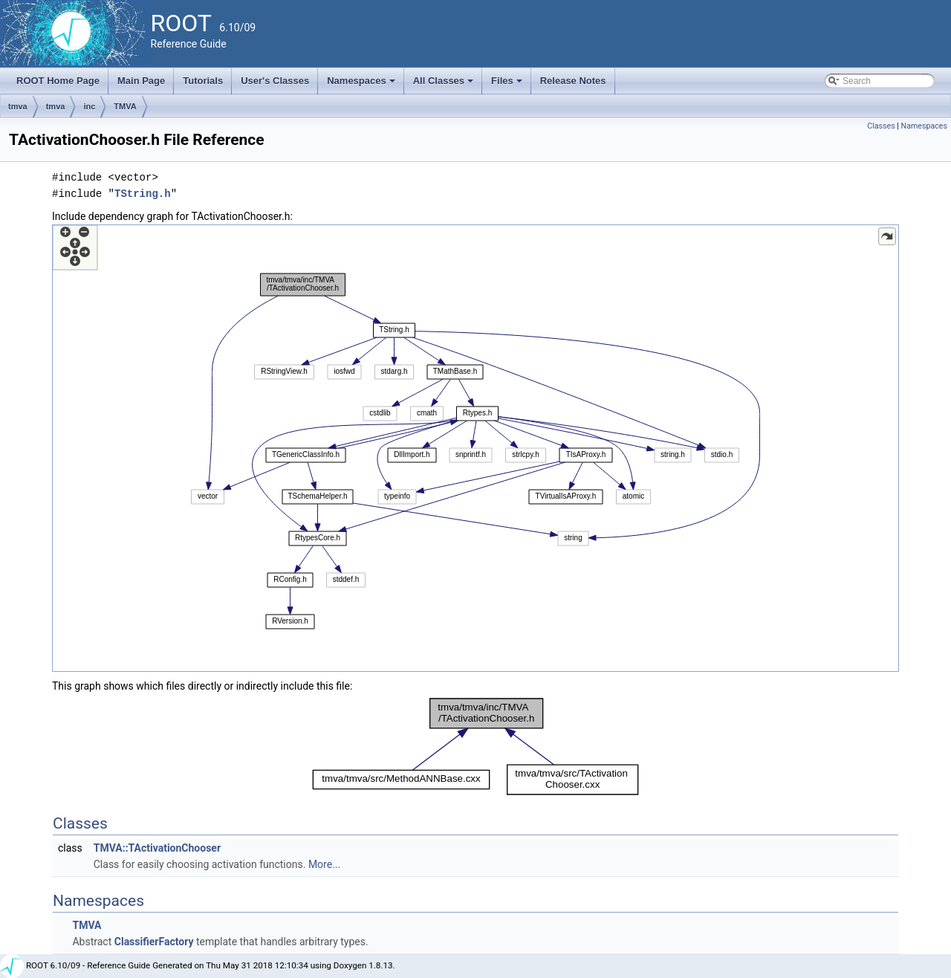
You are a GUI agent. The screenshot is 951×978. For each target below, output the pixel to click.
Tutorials (203, 80)
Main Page (141, 80)
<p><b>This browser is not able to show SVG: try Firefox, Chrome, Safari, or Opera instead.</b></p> (475, 448)
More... (324, 864)
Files (508, 84)
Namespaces (362, 84)
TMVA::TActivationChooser (157, 848)
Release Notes (573, 80)
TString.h (142, 194)
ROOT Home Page (58, 80)
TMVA (125, 106)
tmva (17, 106)
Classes (881, 126)
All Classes (444, 84)
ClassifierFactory (154, 942)
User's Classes (275, 80)
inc (89, 106)
